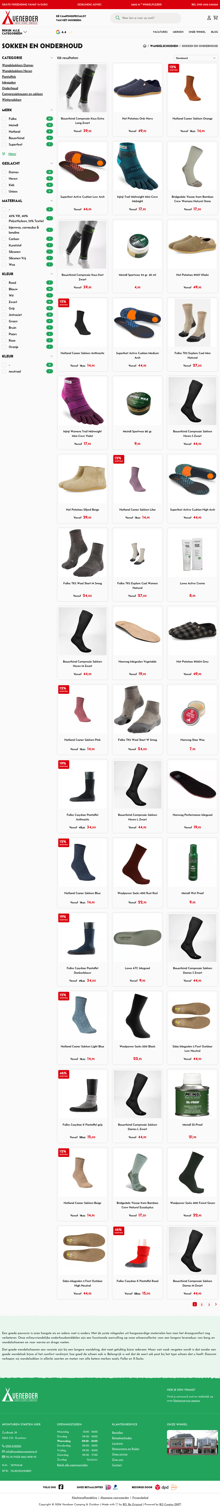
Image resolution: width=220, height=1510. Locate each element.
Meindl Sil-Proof (192, 1124)
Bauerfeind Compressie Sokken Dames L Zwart (137, 1127)
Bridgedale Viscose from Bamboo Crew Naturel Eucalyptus (137, 1205)
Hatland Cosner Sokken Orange (193, 118)
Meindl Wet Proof (193, 893)
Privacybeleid (140, 1497)
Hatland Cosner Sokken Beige (82, 1203)
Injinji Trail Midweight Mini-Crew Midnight (137, 199)
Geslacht (11, 163)
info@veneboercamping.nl (21, 1451)
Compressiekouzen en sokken (22, 94)
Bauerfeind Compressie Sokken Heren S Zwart (192, 434)
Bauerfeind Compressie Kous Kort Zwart (82, 277)
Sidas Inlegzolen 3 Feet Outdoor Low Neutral (192, 1049)
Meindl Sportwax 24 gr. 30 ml (137, 275)
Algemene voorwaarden (114, 1497)
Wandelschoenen (164, 46)
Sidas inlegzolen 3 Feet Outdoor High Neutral (82, 1283)
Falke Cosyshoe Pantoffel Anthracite (82, 817)
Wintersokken (11, 99)
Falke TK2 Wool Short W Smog (137, 739)
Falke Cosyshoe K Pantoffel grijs (82, 1124)
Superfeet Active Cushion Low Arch (82, 196)
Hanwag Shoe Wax (192, 739)
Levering (117, 1443)
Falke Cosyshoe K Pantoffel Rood (137, 1281)
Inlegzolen (9, 82)
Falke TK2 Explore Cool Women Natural (137, 586)
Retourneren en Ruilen (125, 1449)
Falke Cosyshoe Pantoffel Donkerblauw (82, 970)
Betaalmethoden (122, 1438)
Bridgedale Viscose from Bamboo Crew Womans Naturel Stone (192, 199)
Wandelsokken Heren (17, 71)
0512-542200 (13, 1446)
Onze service (119, 1454)
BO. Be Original (132, 1504)
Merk (7, 110)
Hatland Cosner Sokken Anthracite (82, 353)
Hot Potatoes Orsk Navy (137, 118)
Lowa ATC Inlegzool (137, 968)
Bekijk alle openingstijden (72, 1465)
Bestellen (117, 1432)
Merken (178, 31)
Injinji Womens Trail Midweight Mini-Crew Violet (82, 434)
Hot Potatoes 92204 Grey (192, 661)
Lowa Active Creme (192, 583)
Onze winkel (197, 31)
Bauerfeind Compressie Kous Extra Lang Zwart (82, 121)
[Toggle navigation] (14, 32)
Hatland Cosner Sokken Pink (82, 739)
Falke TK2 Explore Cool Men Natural (193, 355)
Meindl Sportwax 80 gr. (137, 431)
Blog (214, 31)
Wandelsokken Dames (17, 65)
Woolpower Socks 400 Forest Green (192, 1203)
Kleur (7, 274)
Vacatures (160, 31)
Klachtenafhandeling (84, 1497)
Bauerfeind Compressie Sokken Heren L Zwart (137, 817)
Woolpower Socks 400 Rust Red (138, 893)
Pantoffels (9, 76)
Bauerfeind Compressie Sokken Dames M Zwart (192, 1283)
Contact (117, 1465)
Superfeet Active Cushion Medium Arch (137, 355)
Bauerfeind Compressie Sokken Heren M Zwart (82, 664)
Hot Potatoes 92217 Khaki (192, 275)
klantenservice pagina (186, 1400)
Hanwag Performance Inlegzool (192, 815)
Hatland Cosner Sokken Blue (82, 893)
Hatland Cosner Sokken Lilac (137, 509)
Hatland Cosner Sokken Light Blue (82, 1046)
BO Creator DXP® (170, 1504)
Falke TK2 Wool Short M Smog (82, 583)
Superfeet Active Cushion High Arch (192, 509)
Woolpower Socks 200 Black (137, 1046)
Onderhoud (10, 88)
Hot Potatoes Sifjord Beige (82, 509)
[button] (209, 18)
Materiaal (12, 201)
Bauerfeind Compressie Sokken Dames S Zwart (192, 970)
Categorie (12, 58)
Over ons (117, 1459)
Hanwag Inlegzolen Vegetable (138, 661)
